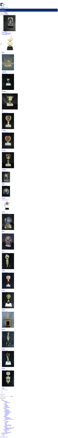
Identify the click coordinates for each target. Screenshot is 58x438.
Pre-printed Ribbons (7, 417)
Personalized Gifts (7, 413)
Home (1, 7)
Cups (5, 11)
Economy (6, 404)
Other (6, 31)
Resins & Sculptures (7, 10)
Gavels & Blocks (7, 412)
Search (12, 396)
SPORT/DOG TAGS (6, 429)
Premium (6, 13)
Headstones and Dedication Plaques (9, 427)
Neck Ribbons (7, 409)
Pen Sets (6, 414)
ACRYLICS (5, 430)
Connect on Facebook (5, 433)
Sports (6, 32)
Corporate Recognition (8, 33)
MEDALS (5, 408)
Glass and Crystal (7, 407)
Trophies (3, 7)
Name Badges (7, 421)
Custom (6, 422)
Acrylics (6, 431)
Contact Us (3, 434)
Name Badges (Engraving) (8, 428)
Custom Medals (7, 410)
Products (3, 8)
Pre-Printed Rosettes (7, 418)
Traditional (6, 401)
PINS (4, 420)
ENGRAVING (5, 426)
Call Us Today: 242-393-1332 (6, 432)
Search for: (1, 396)
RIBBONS (5, 416)
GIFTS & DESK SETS (7, 411)
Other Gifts (6, 415)
